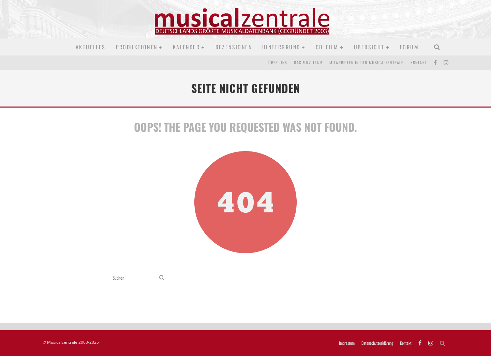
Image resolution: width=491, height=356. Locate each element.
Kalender (186, 47)
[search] (161, 278)
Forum (409, 47)
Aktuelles (91, 47)
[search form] (134, 278)
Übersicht (369, 47)
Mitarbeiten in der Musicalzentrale (366, 62)
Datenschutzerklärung (377, 343)
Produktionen (137, 47)
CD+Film (327, 47)
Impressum (347, 343)
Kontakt (419, 62)
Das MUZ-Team (308, 62)
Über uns (277, 62)
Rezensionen (233, 47)
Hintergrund (281, 47)
